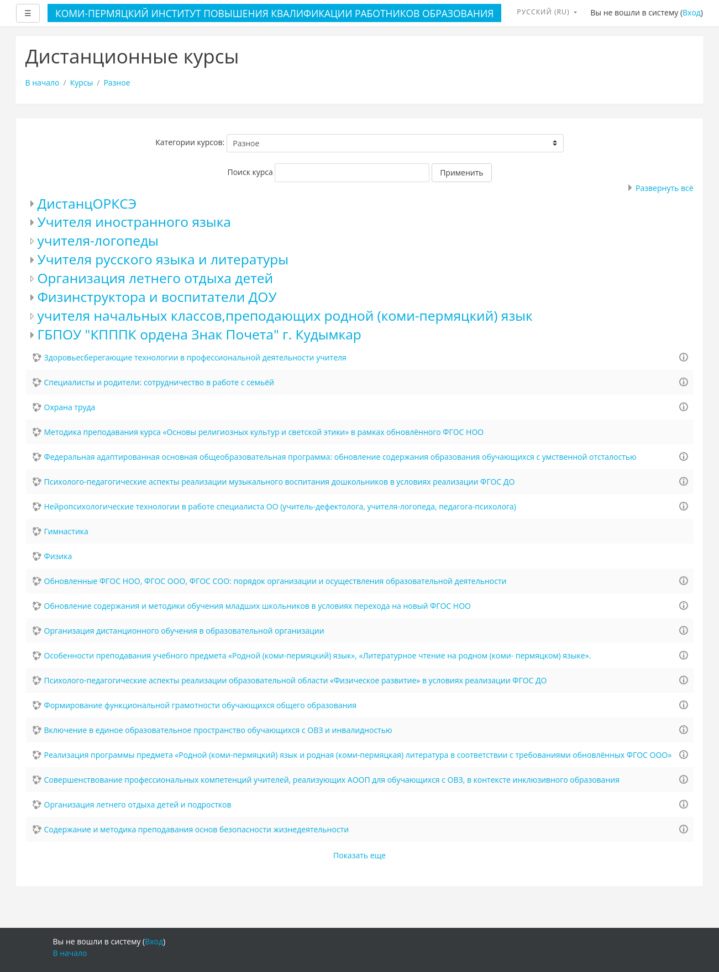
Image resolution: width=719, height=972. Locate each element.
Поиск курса (249, 172)
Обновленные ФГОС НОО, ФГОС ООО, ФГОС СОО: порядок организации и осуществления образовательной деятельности (275, 581)
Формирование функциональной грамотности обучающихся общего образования (200, 705)
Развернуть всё (664, 188)
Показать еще (359, 855)
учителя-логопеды (98, 240)
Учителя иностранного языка (134, 222)
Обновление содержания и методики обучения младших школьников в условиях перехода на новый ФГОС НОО (257, 606)
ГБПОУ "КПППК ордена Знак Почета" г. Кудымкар (199, 334)
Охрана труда (70, 407)
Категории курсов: (189, 142)
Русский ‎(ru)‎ (544, 12)
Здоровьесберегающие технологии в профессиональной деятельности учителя (195, 357)
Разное (116, 82)
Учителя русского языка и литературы (163, 259)
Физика (58, 556)
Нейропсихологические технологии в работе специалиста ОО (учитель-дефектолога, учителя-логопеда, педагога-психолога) (280, 506)
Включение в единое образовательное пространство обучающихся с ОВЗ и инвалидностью (218, 730)
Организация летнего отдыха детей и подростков (138, 804)
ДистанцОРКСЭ (87, 203)
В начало (42, 82)
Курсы (81, 82)
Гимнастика (66, 531)
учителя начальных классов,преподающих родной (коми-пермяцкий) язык (285, 315)
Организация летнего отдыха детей (156, 278)
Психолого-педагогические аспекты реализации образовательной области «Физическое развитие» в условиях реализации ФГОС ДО (295, 680)
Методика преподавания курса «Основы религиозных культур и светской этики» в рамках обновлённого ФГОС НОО (264, 432)
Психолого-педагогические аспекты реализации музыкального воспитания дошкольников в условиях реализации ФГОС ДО (279, 481)
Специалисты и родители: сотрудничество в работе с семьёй (159, 382)
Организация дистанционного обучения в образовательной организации (184, 630)
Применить (461, 172)
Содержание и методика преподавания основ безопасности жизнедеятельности (196, 829)
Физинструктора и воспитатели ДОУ (157, 297)
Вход (692, 12)
